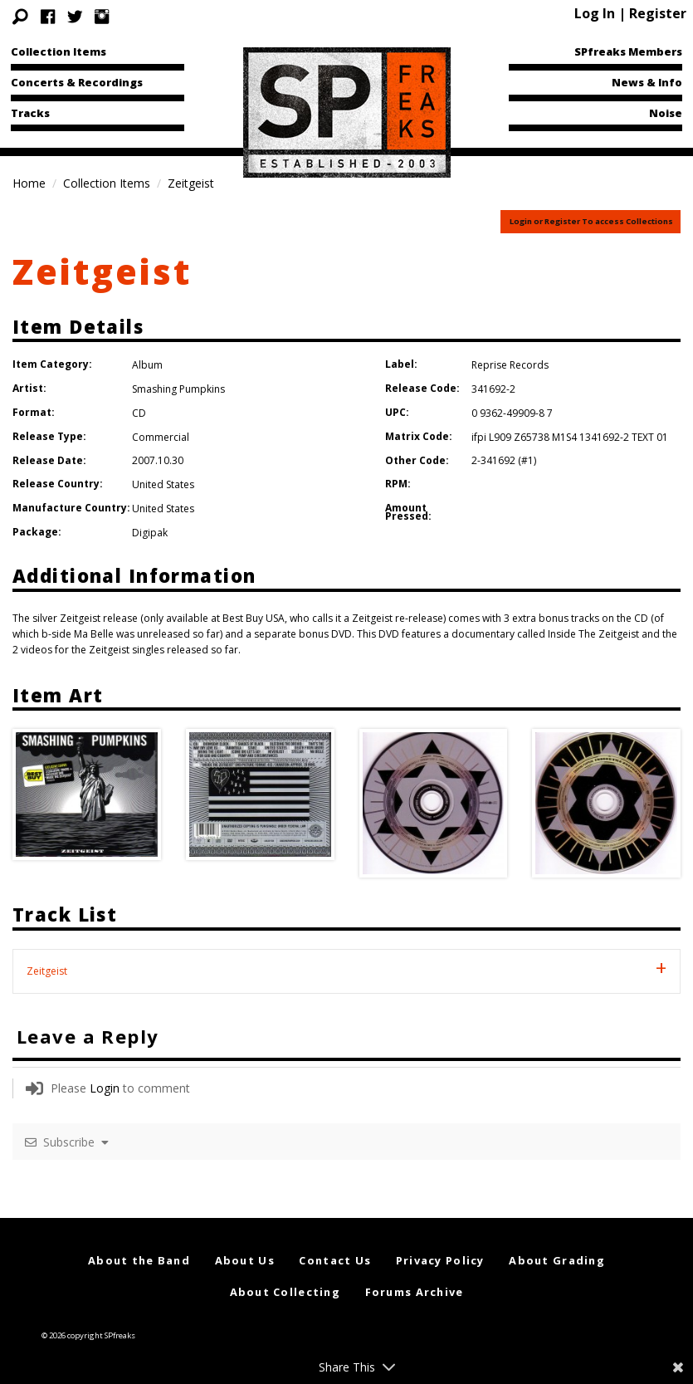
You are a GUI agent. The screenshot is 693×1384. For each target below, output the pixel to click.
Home (29, 183)
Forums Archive (414, 1291)
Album (147, 365)
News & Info (647, 82)
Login (105, 1088)
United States (163, 484)
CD (139, 413)
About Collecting (285, 1291)
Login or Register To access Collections (591, 221)
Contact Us (335, 1260)
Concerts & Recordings (77, 82)
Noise (665, 112)
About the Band (139, 1260)
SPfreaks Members (628, 51)
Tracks (30, 112)
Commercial (160, 437)
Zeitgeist (102, 271)
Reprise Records (510, 365)
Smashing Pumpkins (178, 389)
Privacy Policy (440, 1260)
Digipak (150, 533)
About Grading (557, 1260)
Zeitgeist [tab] (47, 971)
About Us (245, 1260)
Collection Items (58, 51)
